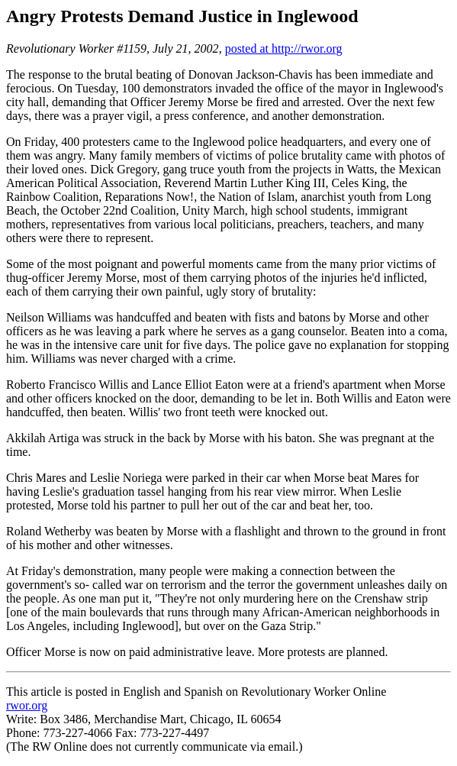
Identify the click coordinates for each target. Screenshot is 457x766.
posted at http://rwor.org (284, 48)
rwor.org (26, 705)
